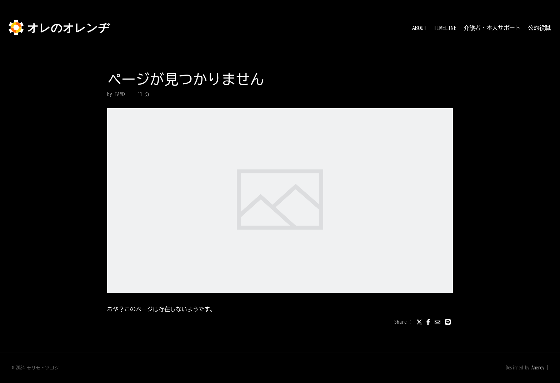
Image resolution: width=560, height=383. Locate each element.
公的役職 (539, 28)
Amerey (537, 368)
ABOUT (419, 28)
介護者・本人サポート (492, 28)
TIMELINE (445, 28)
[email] (437, 322)
